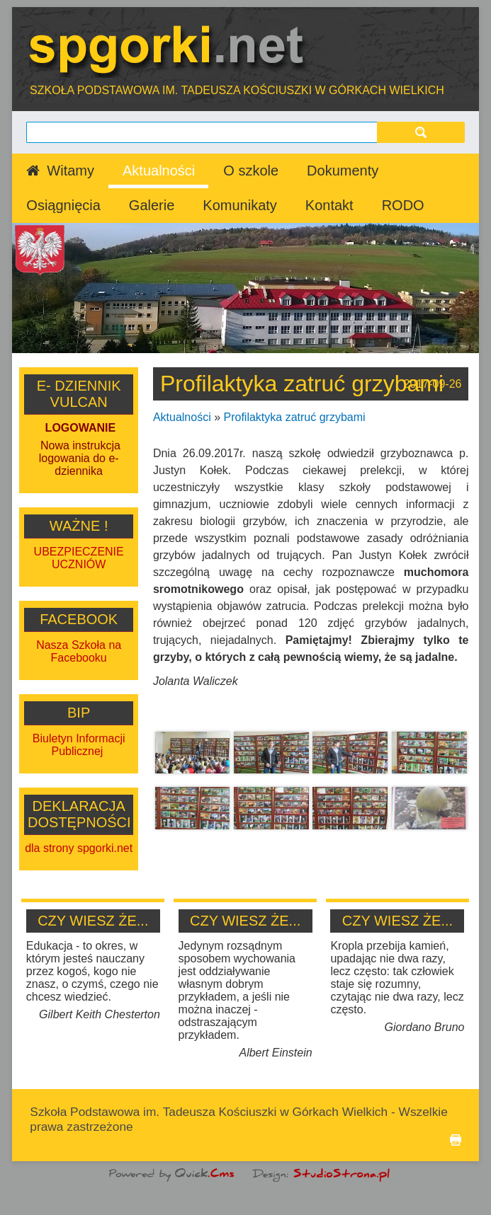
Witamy (70, 170)
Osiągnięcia (63, 205)
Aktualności (159, 170)
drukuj (455, 1140)
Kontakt (329, 205)
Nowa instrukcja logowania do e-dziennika (79, 458)
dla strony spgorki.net (78, 848)
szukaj (420, 132)
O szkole (250, 170)
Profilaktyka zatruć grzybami (295, 417)
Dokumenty (342, 170)
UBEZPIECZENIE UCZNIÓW (79, 558)
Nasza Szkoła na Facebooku (78, 651)
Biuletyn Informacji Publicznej (79, 744)
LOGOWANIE (80, 428)
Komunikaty (240, 205)
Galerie (151, 205)
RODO (403, 205)
